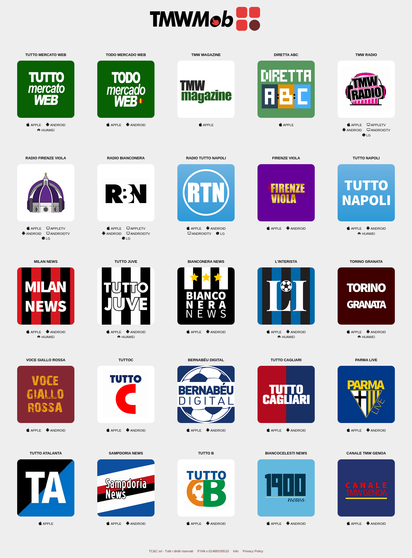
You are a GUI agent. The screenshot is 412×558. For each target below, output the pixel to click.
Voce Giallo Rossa (45, 360)
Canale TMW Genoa (366, 453)
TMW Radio (366, 55)
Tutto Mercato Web (45, 55)
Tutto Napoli (366, 158)
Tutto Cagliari (286, 360)
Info (236, 551)
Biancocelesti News (286, 453)
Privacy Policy (253, 551)
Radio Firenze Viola (45, 158)
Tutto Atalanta (46, 453)
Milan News (46, 261)
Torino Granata (366, 261)
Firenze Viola (286, 158)
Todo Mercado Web (126, 55)
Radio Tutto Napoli (206, 158)
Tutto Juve (125, 261)
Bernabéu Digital (206, 360)
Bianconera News (206, 261)
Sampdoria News (126, 453)
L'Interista (286, 261)
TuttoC (125, 360)
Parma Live (366, 360)
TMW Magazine (206, 55)
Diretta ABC (286, 55)
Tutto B (206, 453)
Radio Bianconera (126, 158)
